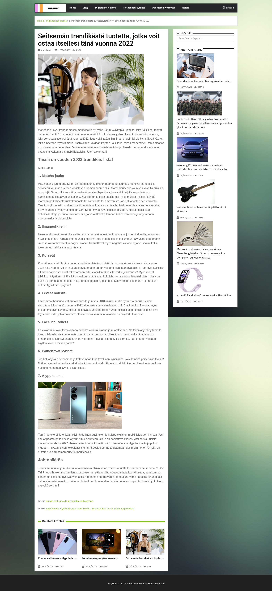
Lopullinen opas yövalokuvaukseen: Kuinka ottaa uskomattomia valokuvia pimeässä (89, 508)
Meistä (185, 8)
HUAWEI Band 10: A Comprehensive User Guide (204, 295)
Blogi (85, 8)
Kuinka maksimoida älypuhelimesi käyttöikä (69, 501)
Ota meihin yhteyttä (163, 8)
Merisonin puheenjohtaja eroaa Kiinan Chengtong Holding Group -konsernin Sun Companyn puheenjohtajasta (201, 253)
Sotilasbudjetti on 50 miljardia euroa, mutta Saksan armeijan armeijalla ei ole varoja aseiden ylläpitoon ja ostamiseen (204, 123)
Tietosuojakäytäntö (134, 8)
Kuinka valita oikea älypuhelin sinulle (57, 558)
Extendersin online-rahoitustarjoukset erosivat (204, 81)
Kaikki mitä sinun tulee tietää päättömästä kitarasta (201, 209)
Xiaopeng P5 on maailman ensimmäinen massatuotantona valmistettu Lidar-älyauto (202, 167)
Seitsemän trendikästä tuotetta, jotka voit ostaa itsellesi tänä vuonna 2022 (145, 558)
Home (72, 8)
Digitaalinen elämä (106, 8)
